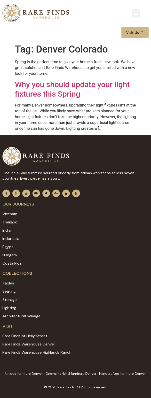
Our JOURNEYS (18, 204)
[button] (136, 13)
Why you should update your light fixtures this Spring (72, 89)
